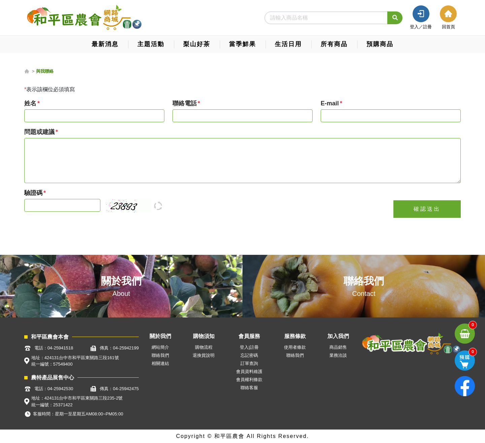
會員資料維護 (249, 371)
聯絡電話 (184, 103)
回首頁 (448, 26)
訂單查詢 (249, 363)
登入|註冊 (249, 347)
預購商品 (379, 44)
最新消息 (105, 44)
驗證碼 (33, 193)
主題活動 (150, 44)
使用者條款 (295, 347)
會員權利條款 (249, 379)
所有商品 (334, 44)
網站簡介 (160, 347)
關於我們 (121, 280)
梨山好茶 (196, 44)
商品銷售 (338, 347)
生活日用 (288, 44)
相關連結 (160, 363)
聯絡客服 (249, 387)
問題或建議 (39, 132)
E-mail (330, 103)
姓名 (30, 103)
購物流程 (204, 347)
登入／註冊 (421, 26)
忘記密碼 (249, 355)
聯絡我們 (364, 280)
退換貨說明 (204, 355)
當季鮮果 (242, 44)
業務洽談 (338, 355)
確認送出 (427, 209)
